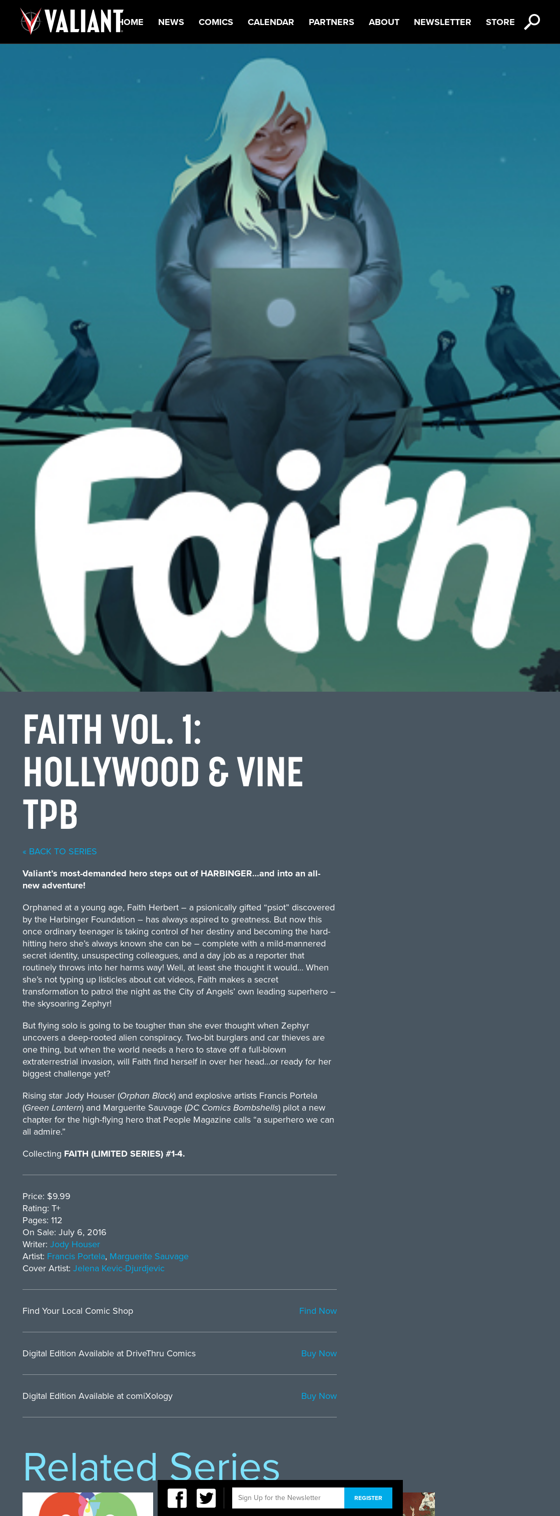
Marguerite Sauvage (349, 817)
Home (130, 55)
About (384, 55)
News (171, 55)
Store (500, 55)
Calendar (271, 55)
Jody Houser (276, 805)
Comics (216, 55)
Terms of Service (192, 1446)
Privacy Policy (93, 1446)
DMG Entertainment (363, 1446)
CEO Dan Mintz (467, 1446)
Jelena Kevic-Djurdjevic (319, 829)
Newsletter (442, 55)
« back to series (260, 412)
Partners (331, 55)
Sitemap (275, 1446)
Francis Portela (277, 817)
